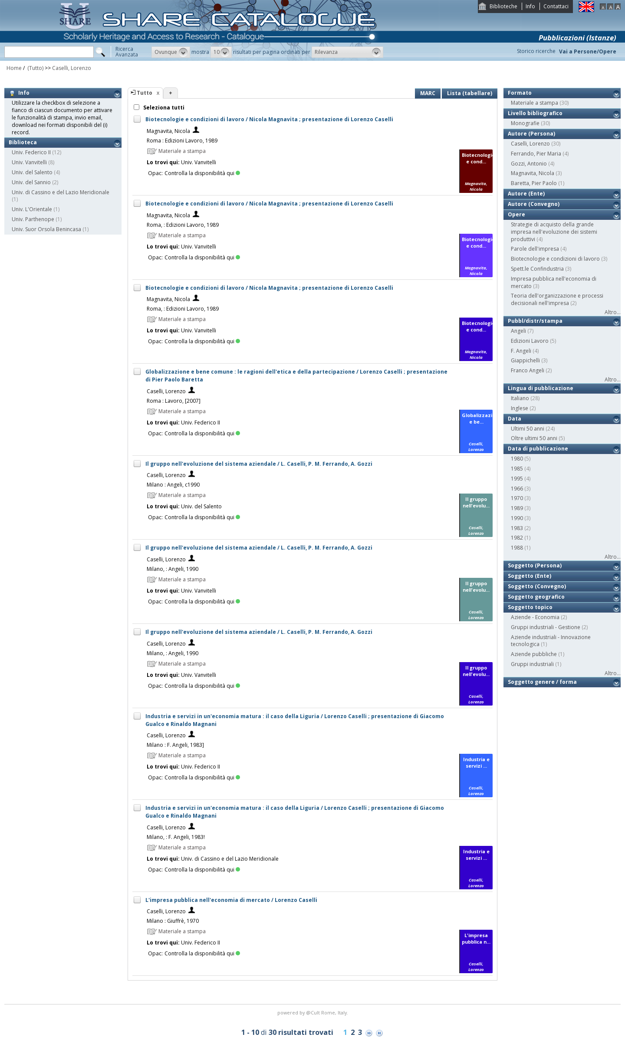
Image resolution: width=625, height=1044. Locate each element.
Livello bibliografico (535, 113)
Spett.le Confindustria (537, 268)
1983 (517, 528)
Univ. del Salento (32, 172)
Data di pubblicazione (538, 448)
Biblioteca (23, 142)
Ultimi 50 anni (527, 428)
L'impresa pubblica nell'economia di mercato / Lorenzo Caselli (231, 900)
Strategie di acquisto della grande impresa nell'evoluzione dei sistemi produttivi (554, 232)
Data (514, 418)
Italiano (520, 398)
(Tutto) (34, 68)
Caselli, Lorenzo (71, 68)
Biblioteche (503, 6)
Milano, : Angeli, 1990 (172, 569)
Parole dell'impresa (535, 248)
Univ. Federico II (31, 152)
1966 (517, 488)
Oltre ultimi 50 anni (534, 438)
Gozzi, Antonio (529, 163)
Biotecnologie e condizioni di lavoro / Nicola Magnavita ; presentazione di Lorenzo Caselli (269, 119)
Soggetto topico (530, 607)
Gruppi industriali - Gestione (545, 627)
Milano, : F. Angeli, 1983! (176, 837)
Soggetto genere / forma (542, 682)
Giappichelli (525, 360)
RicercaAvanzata (126, 51)
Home (14, 68)
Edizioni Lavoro (530, 341)
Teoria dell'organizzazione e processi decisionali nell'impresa (557, 299)
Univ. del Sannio (31, 182)
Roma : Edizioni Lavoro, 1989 (182, 140)
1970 (517, 498)
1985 (517, 468)
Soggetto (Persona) (535, 565)
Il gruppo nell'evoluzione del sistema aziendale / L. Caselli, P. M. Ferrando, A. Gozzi (258, 463)
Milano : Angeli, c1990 (173, 484)
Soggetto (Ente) (529, 576)
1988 (517, 547)
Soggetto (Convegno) (537, 586)
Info (530, 6)
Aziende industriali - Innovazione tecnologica (551, 640)
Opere (516, 214)
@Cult (313, 1012)
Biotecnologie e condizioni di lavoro (555, 258)
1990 (517, 518)
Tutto (144, 92)
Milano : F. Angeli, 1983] (175, 745)
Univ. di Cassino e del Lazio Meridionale (60, 192)
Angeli (518, 331)
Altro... (613, 312)
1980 (517, 458)
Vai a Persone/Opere (587, 51)
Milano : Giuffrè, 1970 (173, 921)
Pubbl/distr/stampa (535, 321)
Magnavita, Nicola (168, 131)
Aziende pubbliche (534, 654)
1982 (517, 537)
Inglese (519, 408)
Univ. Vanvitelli (29, 162)
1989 (517, 508)
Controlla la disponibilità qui (202, 173)
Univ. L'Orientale (32, 209)
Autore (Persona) (531, 133)
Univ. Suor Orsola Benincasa (46, 229)
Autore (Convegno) (533, 204)
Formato (520, 92)
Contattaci (556, 6)
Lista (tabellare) (469, 93)
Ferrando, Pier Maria (536, 153)
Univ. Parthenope (33, 219)
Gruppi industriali (532, 664)
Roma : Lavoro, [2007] (174, 400)
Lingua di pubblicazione (540, 388)
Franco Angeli (527, 370)
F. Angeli (521, 351)
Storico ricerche (536, 51)
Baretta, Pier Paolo (534, 183)
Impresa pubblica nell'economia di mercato (553, 282)
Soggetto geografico (536, 596)
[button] (170, 52)
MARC (427, 93)
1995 (517, 478)
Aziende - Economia (535, 617)
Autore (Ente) (526, 193)
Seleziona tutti (163, 107)
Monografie (525, 123)
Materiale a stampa (534, 102)
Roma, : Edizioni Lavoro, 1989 (183, 225)
